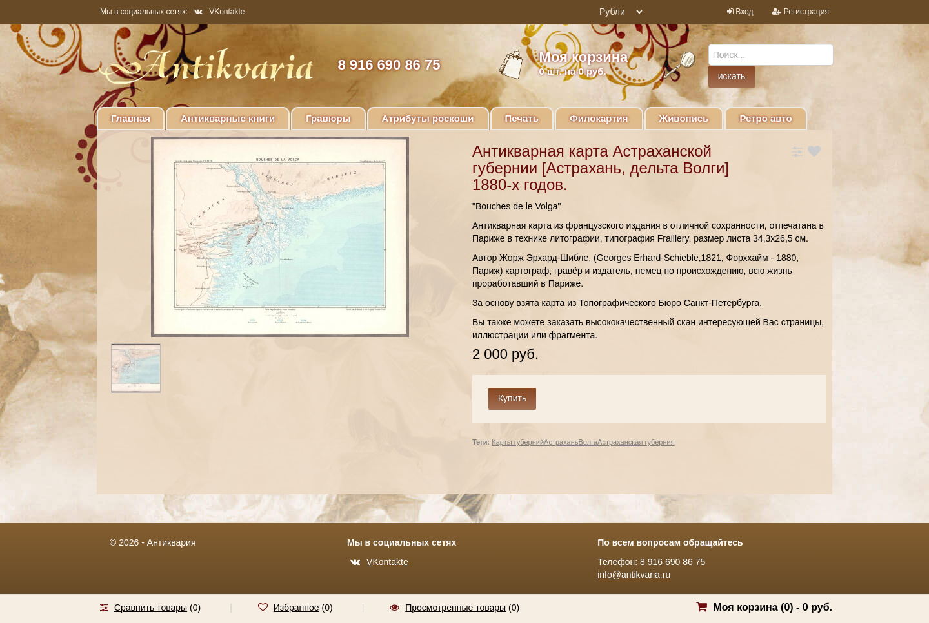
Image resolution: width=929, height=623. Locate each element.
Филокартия (599, 118)
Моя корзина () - (772, 607)
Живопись (684, 118)
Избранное (296, 607)
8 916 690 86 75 (388, 65)
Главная (130, 118)
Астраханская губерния (636, 442)
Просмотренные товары (455, 607)
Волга (588, 442)
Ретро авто (765, 118)
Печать (522, 118)
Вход (744, 11)
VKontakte (219, 11)
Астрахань (561, 442)
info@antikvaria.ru (633, 575)
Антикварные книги (228, 118)
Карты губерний (518, 442)
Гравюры (328, 118)
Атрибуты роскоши (428, 118)
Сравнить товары (150, 607)
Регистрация (806, 11)
